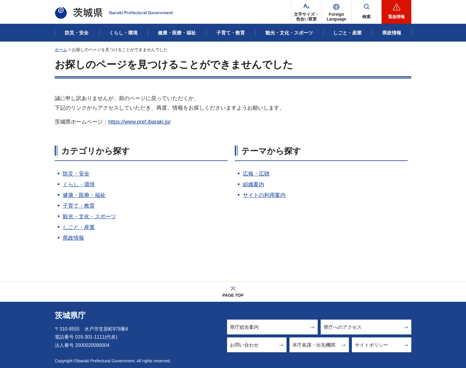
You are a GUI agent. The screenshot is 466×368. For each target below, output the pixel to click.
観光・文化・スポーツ (89, 216)
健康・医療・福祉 (84, 195)
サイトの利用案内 (264, 195)
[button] (336, 12)
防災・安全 (76, 174)
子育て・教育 (79, 206)
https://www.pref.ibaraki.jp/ (139, 122)
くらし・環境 (79, 184)
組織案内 (253, 184)
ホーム (61, 49)
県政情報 (73, 238)
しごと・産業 (79, 227)
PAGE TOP (232, 295)
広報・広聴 (256, 174)
